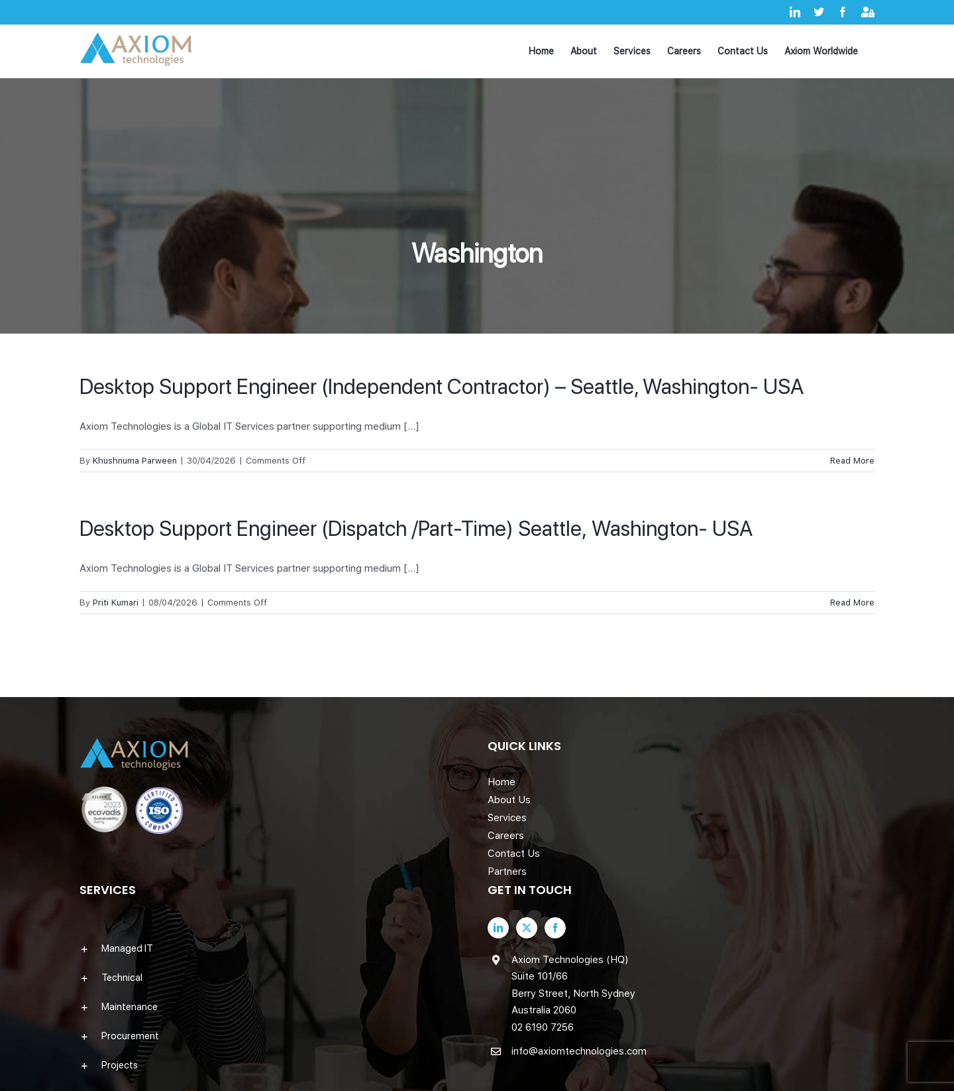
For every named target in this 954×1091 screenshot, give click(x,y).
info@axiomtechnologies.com (579, 1051)
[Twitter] (526, 927)
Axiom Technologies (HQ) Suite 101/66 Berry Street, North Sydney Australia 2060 (573, 985)
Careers (506, 836)
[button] (273, 948)
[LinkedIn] (498, 927)
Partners (507, 871)
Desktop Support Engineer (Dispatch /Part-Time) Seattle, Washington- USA (416, 528)
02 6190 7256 (542, 1027)
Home (501, 782)
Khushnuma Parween (135, 461)
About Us (509, 800)
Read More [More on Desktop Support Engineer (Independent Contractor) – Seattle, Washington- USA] (852, 461)
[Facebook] (555, 927)
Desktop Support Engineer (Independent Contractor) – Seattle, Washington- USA (442, 386)
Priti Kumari (115, 603)
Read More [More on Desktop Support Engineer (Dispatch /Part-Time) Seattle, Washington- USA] (852, 603)
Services (507, 818)
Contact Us (514, 854)
